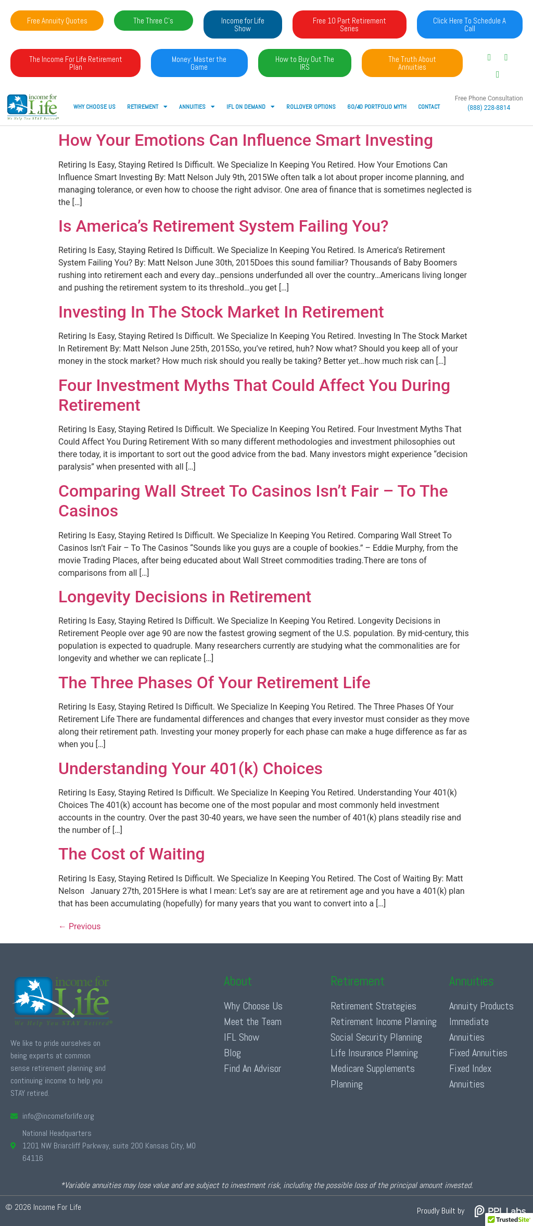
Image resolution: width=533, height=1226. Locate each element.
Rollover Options (311, 107)
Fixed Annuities (478, 1052)
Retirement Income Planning (384, 1021)
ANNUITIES (197, 106)
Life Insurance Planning (374, 1052)
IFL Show (241, 1037)
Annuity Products (481, 1006)
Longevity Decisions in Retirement (184, 596)
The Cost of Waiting (131, 854)
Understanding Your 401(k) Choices (190, 768)
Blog (232, 1052)
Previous (79, 926)
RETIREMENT (147, 106)
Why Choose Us (94, 107)
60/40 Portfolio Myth (377, 107)
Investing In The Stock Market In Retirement (221, 312)
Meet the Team (253, 1021)
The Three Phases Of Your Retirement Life (214, 682)
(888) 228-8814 (488, 107)
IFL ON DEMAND (250, 106)
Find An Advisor (252, 1068)
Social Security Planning (376, 1037)
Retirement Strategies (373, 1006)
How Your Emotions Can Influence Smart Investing (245, 140)
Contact (429, 107)
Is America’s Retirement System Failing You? (223, 226)
